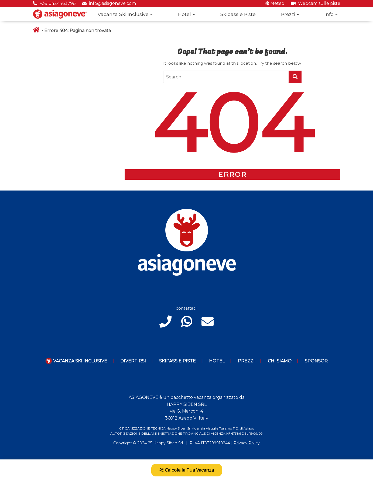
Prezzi (288, 14)
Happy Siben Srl (168, 443)
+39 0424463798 (54, 3)
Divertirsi (133, 361)
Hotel (184, 14)
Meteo (274, 3)
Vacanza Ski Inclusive (123, 14)
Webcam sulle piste (315, 3)
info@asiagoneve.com (109, 3)
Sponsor (316, 361)
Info (329, 14)
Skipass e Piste (238, 14)
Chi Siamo (280, 361)
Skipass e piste (177, 361)
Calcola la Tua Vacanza (186, 470)
